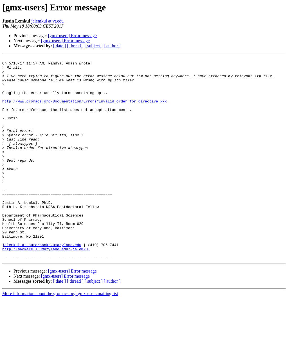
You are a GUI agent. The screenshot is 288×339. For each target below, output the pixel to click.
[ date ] (59, 45)
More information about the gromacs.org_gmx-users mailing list (60, 334)
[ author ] (112, 45)
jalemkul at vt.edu (47, 21)
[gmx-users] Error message (72, 35)
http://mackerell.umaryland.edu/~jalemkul (46, 287)
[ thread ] (75, 45)
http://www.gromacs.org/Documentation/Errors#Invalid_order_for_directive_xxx (84, 110)
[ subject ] (94, 45)
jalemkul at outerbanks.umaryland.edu (41, 282)
